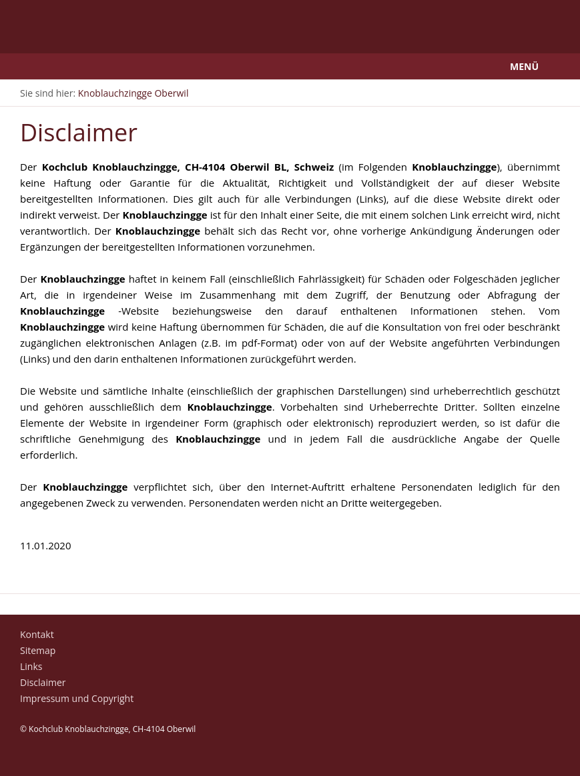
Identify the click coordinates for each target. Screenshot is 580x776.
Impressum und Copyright (76, 698)
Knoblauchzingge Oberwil (133, 93)
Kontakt (37, 634)
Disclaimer (42, 682)
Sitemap (37, 650)
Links (31, 666)
